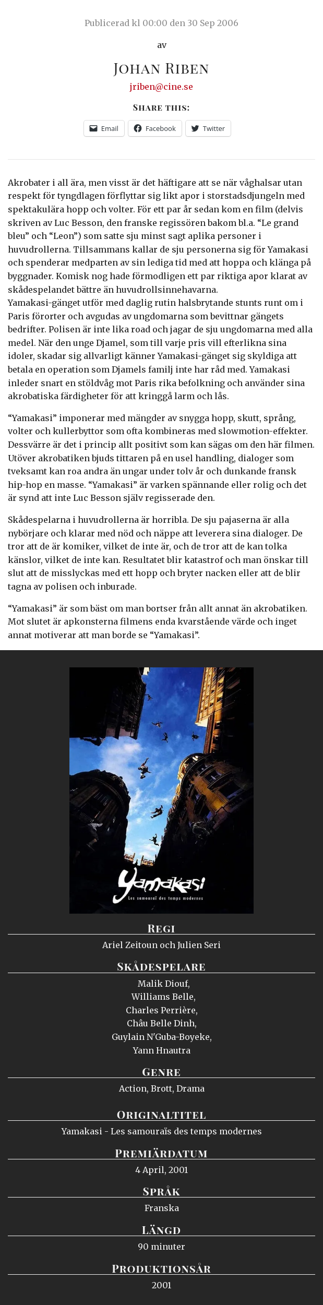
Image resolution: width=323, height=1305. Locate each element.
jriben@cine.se (161, 86)
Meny (302, 18)
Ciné (33, 18)
